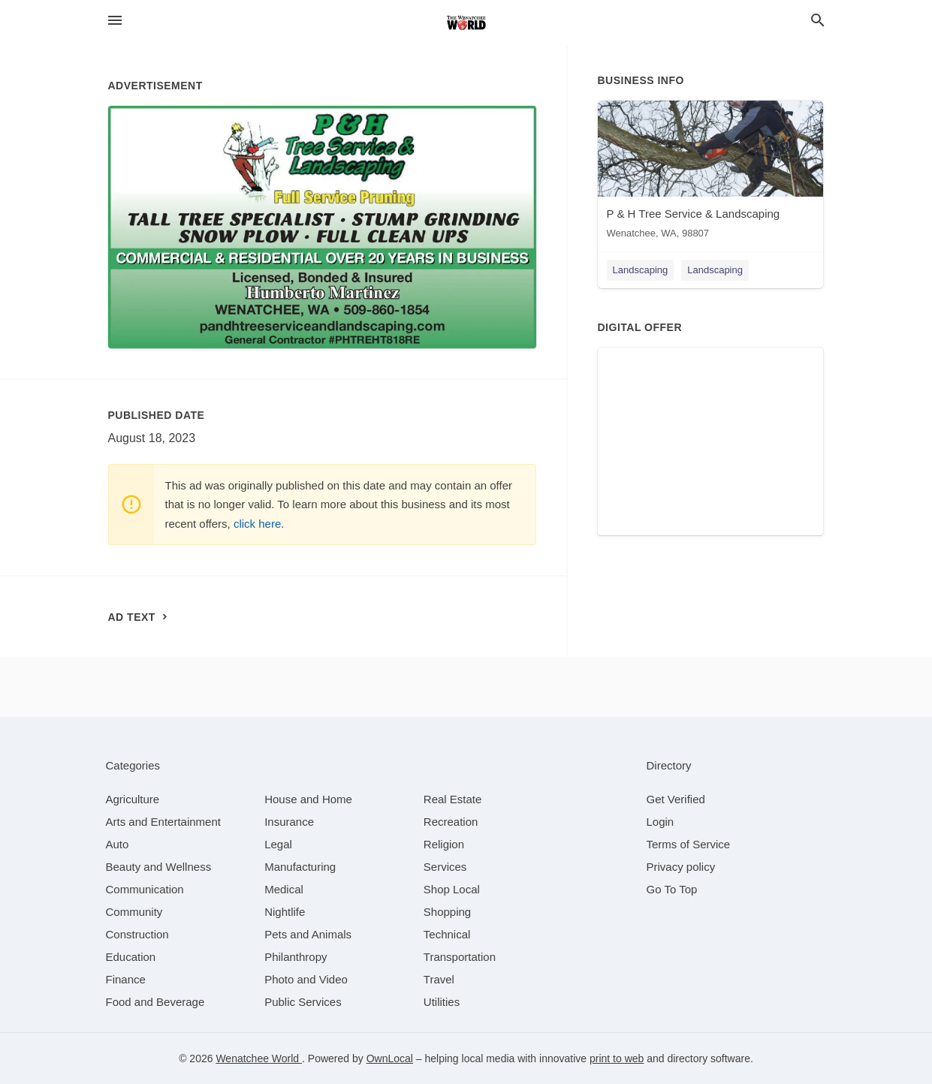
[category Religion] (444, 844)
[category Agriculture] (133, 799)
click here (257, 523)
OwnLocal (389, 1058)
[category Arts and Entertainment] (163, 821)
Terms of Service (689, 844)
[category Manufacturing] (300, 866)
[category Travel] (439, 979)
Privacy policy (681, 866)
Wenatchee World (259, 1058)
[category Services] (445, 866)
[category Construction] (137, 934)
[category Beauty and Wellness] (159, 866)
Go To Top (672, 889)
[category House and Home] (308, 799)
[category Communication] (145, 889)
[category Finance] (126, 979)
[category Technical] (447, 934)
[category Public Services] (303, 1001)
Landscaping (640, 270)
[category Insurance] (289, 821)
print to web (617, 1058)
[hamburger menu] (115, 20)
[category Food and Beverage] (155, 1001)
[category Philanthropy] (295, 956)
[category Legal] (278, 844)
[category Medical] (283, 889)
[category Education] (131, 956)
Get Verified (676, 799)
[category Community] (134, 911)
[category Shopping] (447, 911)
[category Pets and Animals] (307, 934)
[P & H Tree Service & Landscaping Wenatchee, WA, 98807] (710, 173)
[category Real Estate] (453, 799)
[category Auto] (117, 844)
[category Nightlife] (284, 911)
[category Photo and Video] (306, 979)
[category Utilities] (442, 1001)
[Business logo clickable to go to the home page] (466, 22)
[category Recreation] (451, 821)
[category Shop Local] (452, 889)
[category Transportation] (460, 956)
